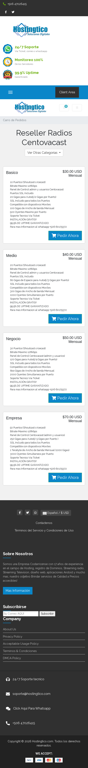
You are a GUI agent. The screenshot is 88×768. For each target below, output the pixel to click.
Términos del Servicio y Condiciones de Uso (44, 530)
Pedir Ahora (65, 235)
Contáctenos (44, 523)
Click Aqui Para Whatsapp (32, 708)
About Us (9, 629)
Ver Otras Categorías (42, 153)
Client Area (67, 92)
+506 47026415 (15, 4)
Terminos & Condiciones (20, 651)
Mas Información (18, 591)
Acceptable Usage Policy (21, 643)
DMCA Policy (12, 658)
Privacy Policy (12, 636)
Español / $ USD (56, 512)
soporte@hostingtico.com (31, 694)
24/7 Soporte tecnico (28, 679)
